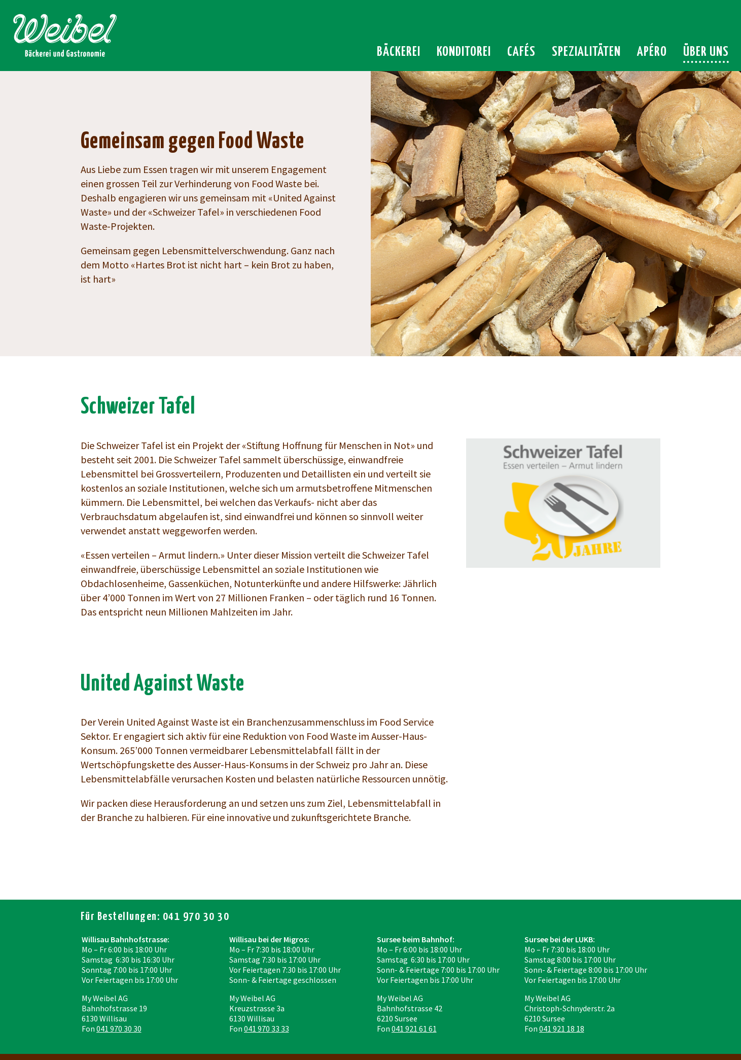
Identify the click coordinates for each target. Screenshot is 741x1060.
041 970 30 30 (119, 1028)
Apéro (652, 52)
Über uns (706, 52)
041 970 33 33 (266, 1028)
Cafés (521, 52)
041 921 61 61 (414, 1028)
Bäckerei (398, 52)
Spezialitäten (586, 52)
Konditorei (464, 52)
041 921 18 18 (561, 1028)
